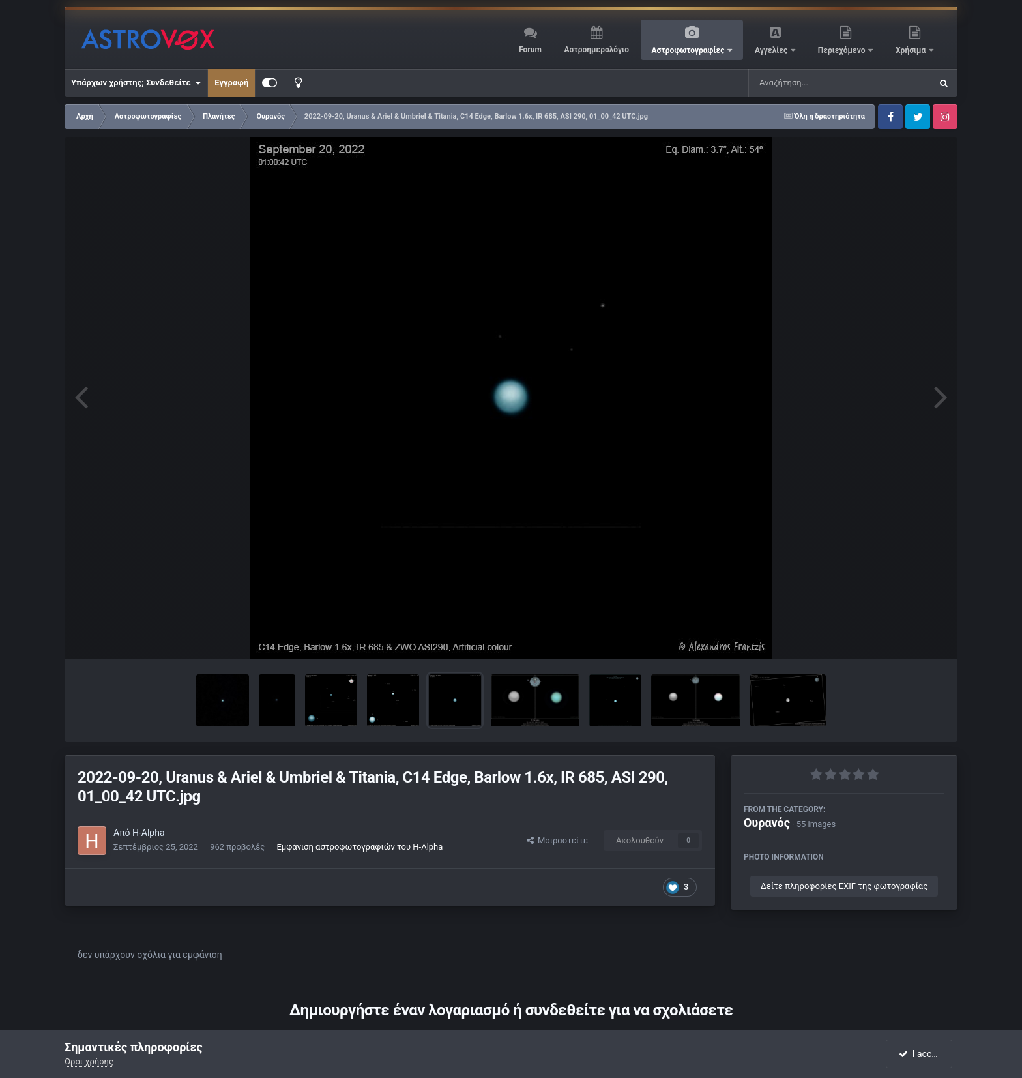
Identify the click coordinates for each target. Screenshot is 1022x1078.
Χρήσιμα (911, 50)
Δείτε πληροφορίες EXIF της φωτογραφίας (844, 886)
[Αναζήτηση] (813, 83)
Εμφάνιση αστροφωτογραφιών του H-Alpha (359, 847)
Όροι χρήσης (89, 1061)
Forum (530, 49)
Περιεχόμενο (843, 50)
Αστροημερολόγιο (596, 49)
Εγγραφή (231, 82)
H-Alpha (148, 833)
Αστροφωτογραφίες (689, 50)
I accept (920, 1054)
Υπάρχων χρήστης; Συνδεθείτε (136, 83)
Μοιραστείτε (557, 840)
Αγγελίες (772, 50)
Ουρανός (767, 823)
